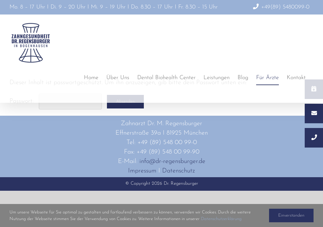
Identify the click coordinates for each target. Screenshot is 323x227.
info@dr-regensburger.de (172, 161)
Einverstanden (291, 215)
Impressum (142, 171)
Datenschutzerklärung (221, 219)
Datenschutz (178, 171)
